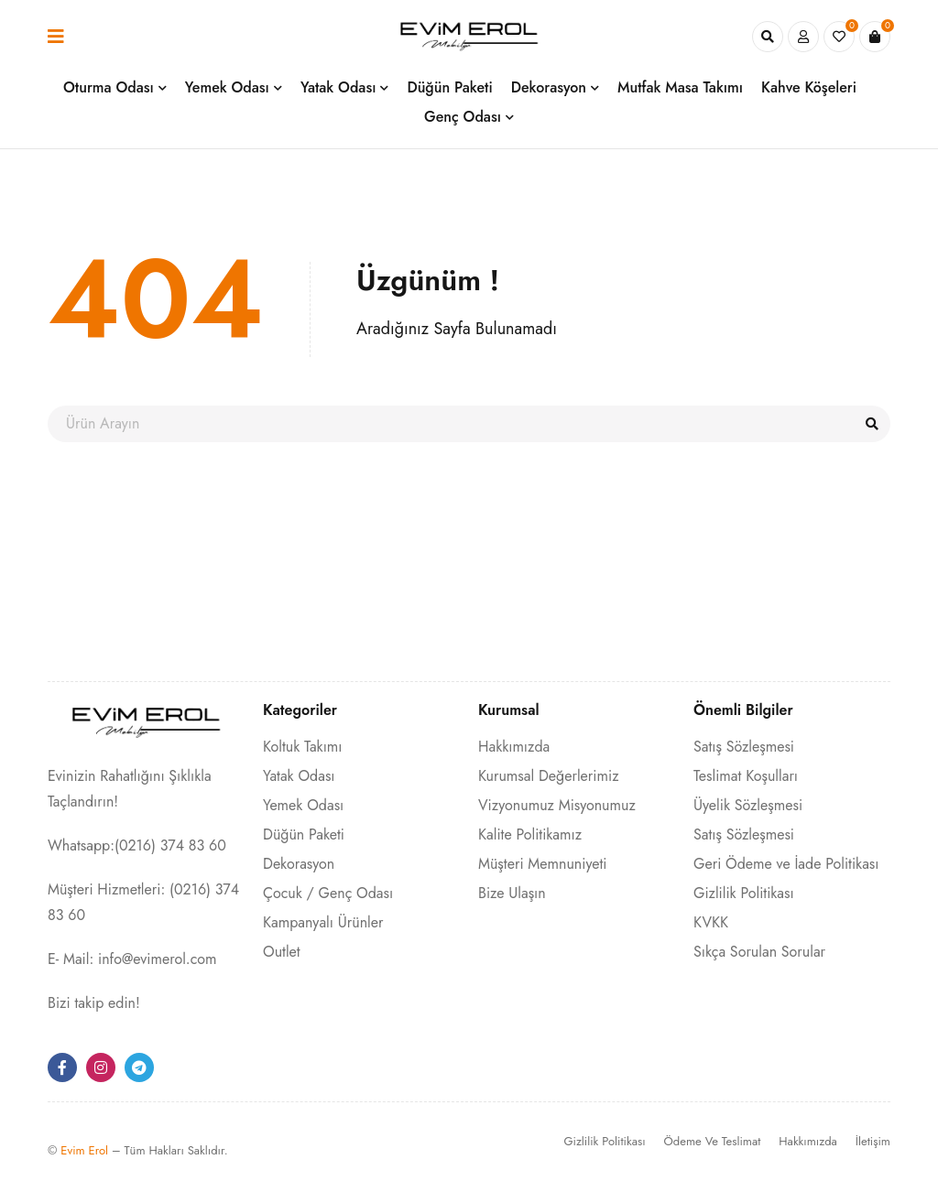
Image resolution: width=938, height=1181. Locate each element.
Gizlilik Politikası (743, 893)
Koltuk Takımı (302, 746)
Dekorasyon (298, 863)
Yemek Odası (303, 805)
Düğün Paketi (303, 834)
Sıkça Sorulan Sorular (759, 951)
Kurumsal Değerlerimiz (548, 775)
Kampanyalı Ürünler (323, 922)
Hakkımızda (514, 746)
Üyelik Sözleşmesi (747, 805)
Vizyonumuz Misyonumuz (557, 805)
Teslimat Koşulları (745, 775)
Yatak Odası (299, 775)
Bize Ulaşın (512, 893)
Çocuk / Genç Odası (328, 893)
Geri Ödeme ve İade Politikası (785, 863)
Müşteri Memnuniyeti (542, 863)
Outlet (281, 951)
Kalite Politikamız (530, 834)
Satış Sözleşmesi (743, 746)
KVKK (710, 922)
